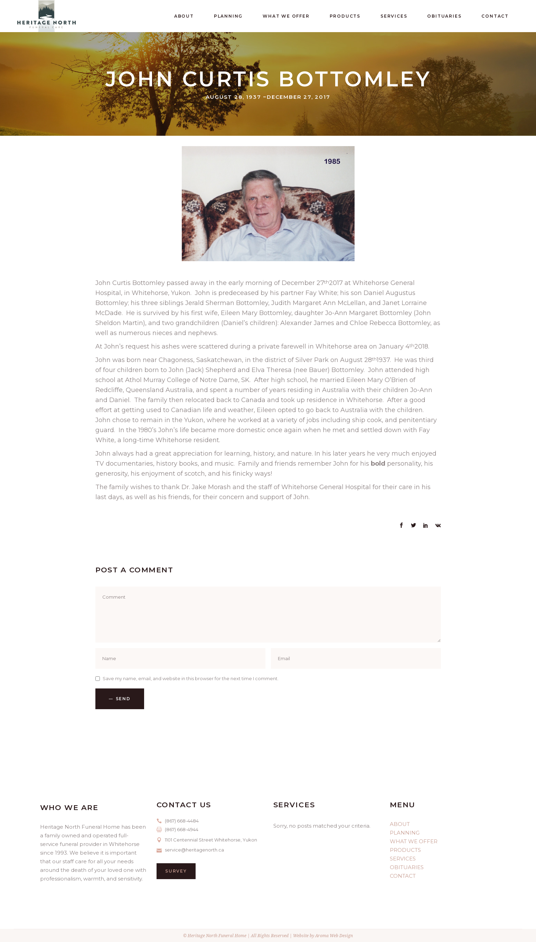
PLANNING (405, 832)
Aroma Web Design (334, 936)
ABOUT (400, 824)
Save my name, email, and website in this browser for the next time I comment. (191, 678)
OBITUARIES (407, 867)
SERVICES (403, 858)
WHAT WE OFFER (414, 841)
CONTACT (403, 876)
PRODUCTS (405, 850)
